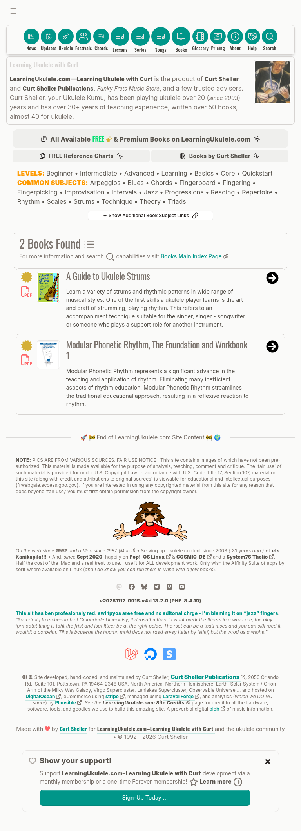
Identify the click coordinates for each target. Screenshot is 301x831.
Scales (56, 201)
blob (217, 709)
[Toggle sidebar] (13, 11)
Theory (150, 201)
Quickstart (257, 173)
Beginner (59, 173)
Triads (177, 201)
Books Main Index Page (194, 256)
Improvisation (85, 192)
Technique (117, 201)
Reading (223, 192)
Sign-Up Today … (145, 797)
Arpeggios (105, 183)
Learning (174, 173)
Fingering (236, 183)
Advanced (139, 173)
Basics (204, 173)
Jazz (151, 192)
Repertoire (257, 192)
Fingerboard (198, 183)
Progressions (184, 192)
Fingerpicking (37, 192)
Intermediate (98, 173)
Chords (161, 183)
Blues (135, 183)
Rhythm (28, 201)
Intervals (124, 192)
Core (228, 173)
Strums (84, 201)
